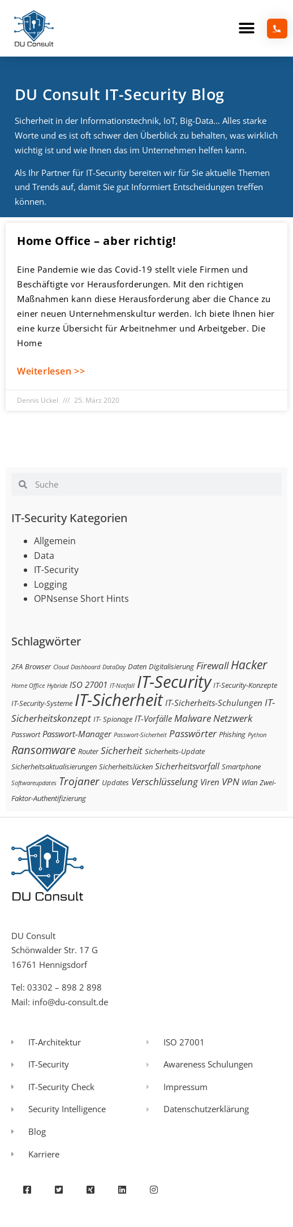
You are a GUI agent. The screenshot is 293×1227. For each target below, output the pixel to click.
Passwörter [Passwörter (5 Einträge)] (193, 733)
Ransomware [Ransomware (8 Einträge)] (43, 749)
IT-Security (56, 569)
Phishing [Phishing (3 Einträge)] (232, 734)
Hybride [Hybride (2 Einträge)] (57, 686)
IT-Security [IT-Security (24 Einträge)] (174, 681)
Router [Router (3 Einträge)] (88, 751)
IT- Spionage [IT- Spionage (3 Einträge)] (112, 719)
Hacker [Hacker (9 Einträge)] (249, 664)
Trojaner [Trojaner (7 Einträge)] (79, 781)
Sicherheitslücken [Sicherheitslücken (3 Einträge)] (126, 766)
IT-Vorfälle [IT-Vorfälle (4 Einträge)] (153, 718)
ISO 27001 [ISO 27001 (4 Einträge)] (88, 684)
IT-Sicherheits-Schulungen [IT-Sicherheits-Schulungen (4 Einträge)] (213, 702)
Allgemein (55, 541)
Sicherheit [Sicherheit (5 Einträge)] (122, 750)
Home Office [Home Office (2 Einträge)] (28, 686)
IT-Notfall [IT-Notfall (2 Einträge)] (122, 686)
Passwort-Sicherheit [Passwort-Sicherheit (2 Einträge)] (140, 735)
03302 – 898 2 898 (64, 987)
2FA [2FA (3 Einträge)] (17, 666)
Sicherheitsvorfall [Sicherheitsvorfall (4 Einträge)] (187, 766)
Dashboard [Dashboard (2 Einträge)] (85, 667)
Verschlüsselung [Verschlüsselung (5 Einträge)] (164, 781)
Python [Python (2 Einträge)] (257, 735)
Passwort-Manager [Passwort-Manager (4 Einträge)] (76, 733)
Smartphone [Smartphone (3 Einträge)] (241, 766)
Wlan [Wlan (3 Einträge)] (249, 782)
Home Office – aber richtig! (96, 240)
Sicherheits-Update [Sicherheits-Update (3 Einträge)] (175, 751)
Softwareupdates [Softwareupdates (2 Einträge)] (34, 783)
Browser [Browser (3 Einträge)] (38, 666)
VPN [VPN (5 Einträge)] (230, 781)
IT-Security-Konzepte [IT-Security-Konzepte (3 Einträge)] (245, 685)
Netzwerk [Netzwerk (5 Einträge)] (232, 718)
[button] (246, 28)
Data (44, 555)
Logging (50, 584)
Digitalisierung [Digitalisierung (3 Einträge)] (171, 666)
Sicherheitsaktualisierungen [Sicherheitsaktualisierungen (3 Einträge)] (54, 766)
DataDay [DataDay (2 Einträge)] (114, 667)
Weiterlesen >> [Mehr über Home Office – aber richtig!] (51, 371)
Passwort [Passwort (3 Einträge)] (25, 734)
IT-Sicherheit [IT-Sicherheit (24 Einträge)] (119, 699)
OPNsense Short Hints (81, 598)
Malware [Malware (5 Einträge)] (192, 718)
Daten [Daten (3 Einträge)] (137, 666)
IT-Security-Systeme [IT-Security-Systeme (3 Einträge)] (41, 703)
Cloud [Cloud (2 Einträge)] (60, 667)
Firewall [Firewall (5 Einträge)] (212, 665)
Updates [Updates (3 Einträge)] (115, 782)
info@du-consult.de (70, 1002)
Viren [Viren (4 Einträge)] (209, 781)
